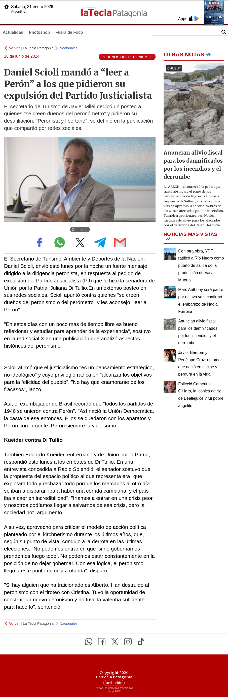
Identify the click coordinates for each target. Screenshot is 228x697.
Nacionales (69, 48)
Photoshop (39, 32)
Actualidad (13, 32)
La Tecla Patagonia (38, 48)
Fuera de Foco (69, 32)
